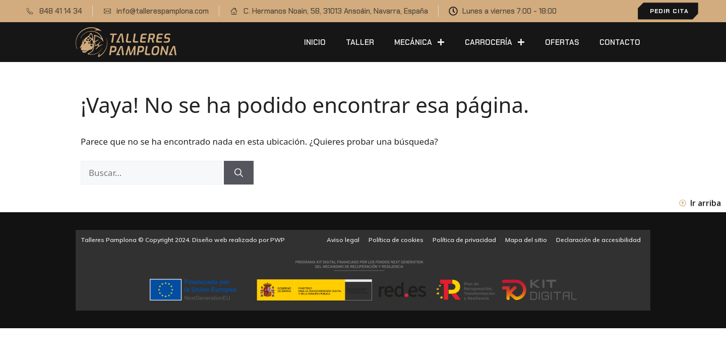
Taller (360, 42)
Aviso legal (343, 240)
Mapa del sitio (526, 240)
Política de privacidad (464, 240)
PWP (277, 240)
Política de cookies (396, 240)
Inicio (315, 42)
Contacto (619, 42)
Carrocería (495, 42)
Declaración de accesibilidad (598, 240)
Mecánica (419, 42)
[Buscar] (239, 173)
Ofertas (562, 42)
